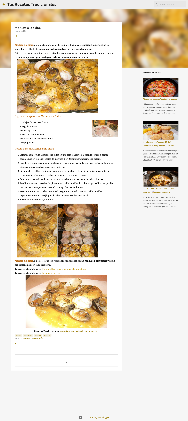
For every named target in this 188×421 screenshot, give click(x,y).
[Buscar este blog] (172, 4)
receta (38, 335)
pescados (28, 335)
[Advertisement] (66, 392)
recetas (47, 335)
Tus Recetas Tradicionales (31, 4)
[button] (16, 36)
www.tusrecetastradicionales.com (79, 331)
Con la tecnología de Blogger (94, 417)
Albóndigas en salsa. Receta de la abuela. (160, 99)
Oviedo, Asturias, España (33, 338)
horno (18, 335)
